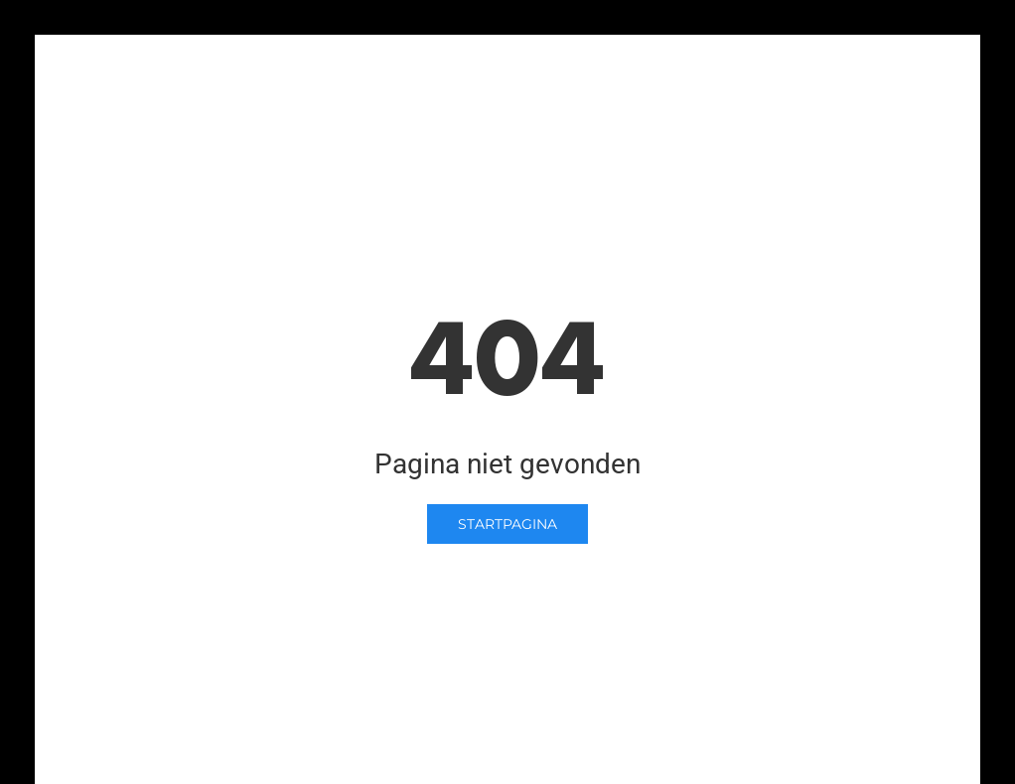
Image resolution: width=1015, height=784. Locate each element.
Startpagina (507, 524)
